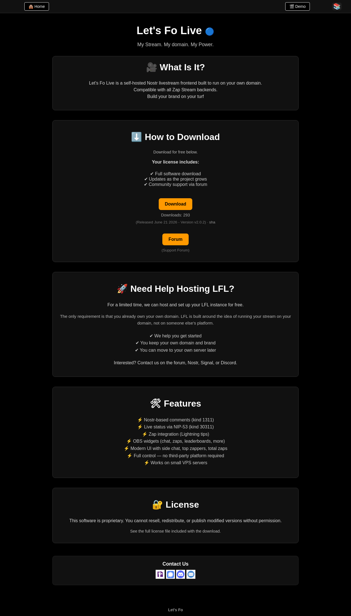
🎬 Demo (297, 6)
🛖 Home (37, 6)
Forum (175, 239)
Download (175, 204)
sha (212, 222)
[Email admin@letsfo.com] (190, 574)
